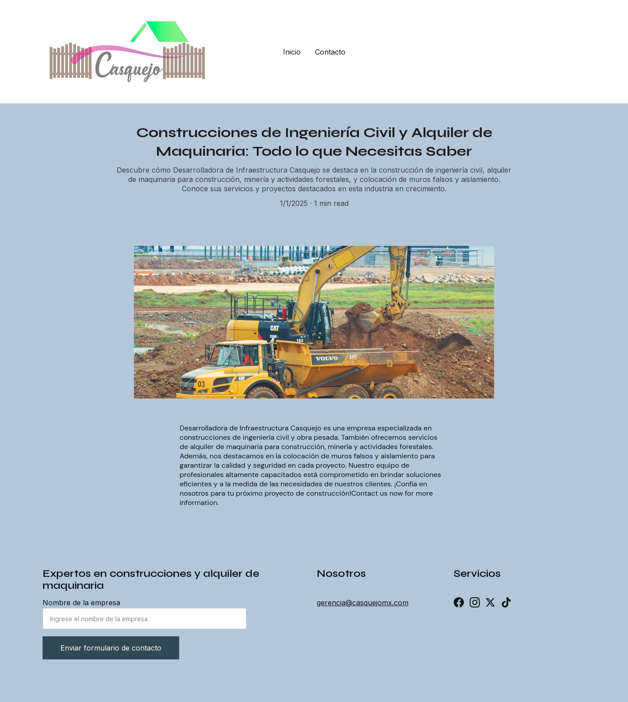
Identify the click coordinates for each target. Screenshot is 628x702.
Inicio (292, 51)
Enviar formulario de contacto (110, 647)
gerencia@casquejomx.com (362, 602)
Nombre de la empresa (81, 602)
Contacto (330, 51)
